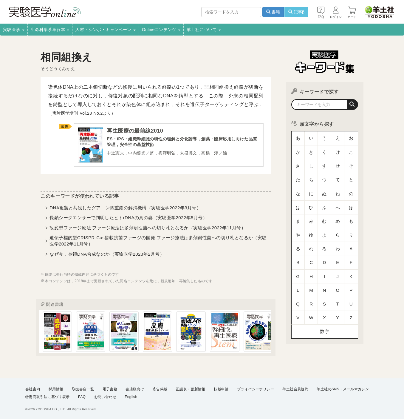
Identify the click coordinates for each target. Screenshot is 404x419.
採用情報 (56, 389)
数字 (324, 270)
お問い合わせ (105, 397)
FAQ (82, 397)
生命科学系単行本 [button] (50, 29)
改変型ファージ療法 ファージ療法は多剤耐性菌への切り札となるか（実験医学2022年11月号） (147, 228)
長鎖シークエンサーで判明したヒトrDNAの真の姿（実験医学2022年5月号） (128, 218)
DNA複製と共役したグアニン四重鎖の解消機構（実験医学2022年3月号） (125, 208)
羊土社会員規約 (295, 389)
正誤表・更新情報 (190, 389)
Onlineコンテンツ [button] (161, 29)
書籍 (273, 12)
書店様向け (135, 389)
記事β (296, 12)
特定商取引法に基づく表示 (47, 397)
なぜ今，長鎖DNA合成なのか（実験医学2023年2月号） (106, 255)
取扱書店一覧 (83, 389)
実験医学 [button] (13, 29)
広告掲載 (160, 389)
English (131, 397)
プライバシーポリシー (255, 389)
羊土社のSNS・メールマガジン (343, 389)
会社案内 (32, 389)
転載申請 (221, 389)
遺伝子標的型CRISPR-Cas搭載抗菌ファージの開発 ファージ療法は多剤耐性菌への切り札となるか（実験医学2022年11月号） (158, 242)
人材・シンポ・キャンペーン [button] (105, 29)
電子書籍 (110, 389)
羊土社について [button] (204, 29)
